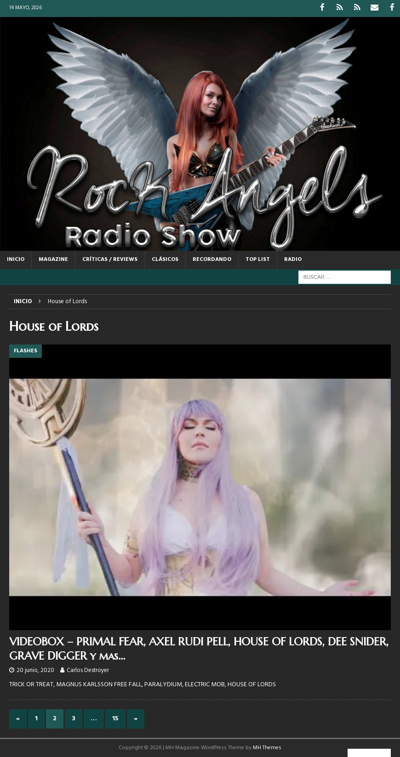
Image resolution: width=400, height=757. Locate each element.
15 (115, 717)
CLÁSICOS (165, 259)
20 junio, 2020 (35, 669)
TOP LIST (258, 259)
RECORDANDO (212, 259)
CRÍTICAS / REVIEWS (109, 259)
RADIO (293, 259)
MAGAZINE (53, 259)
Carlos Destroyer (88, 669)
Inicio (15, 259)
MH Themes (267, 747)
